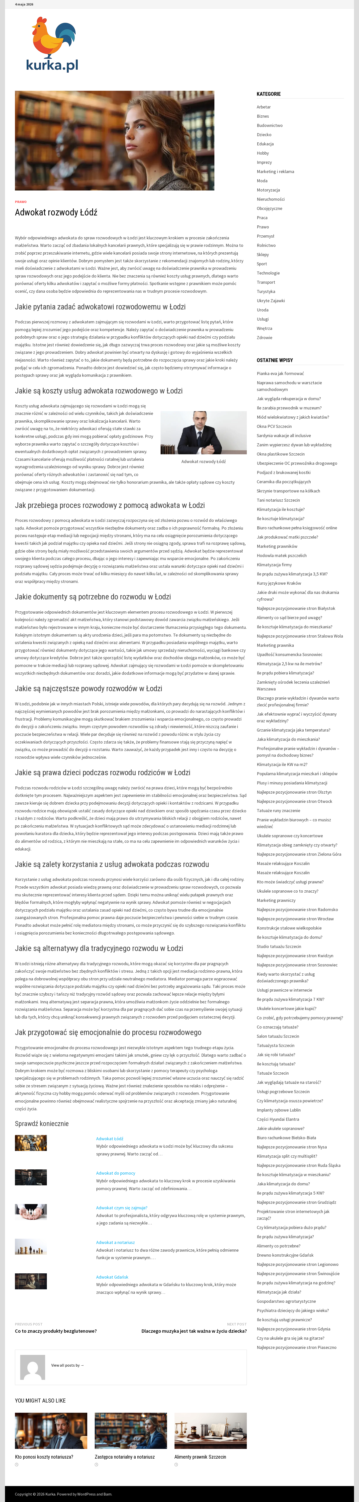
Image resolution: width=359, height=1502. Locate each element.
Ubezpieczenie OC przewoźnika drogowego (297, 463)
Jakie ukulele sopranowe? (280, 1128)
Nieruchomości (271, 199)
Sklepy (263, 254)
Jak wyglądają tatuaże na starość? (289, 1082)
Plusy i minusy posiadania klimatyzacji (292, 783)
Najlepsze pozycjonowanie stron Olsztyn (294, 792)
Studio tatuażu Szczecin (279, 946)
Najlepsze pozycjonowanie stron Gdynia (293, 1329)
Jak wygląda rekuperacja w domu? (289, 398)
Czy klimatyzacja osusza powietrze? (290, 1101)
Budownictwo (270, 125)
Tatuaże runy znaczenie (278, 810)
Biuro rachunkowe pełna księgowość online (297, 528)
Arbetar (264, 107)
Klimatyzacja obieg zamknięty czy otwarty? (297, 845)
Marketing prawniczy (276, 900)
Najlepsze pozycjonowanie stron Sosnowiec (297, 965)
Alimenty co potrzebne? (278, 1246)
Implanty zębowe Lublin (279, 1110)
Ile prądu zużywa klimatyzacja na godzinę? (296, 1283)
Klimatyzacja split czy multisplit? (287, 1156)
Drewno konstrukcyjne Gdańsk (285, 1255)
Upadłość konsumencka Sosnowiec (289, 654)
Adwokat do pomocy (115, 1173)
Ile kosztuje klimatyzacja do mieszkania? (294, 627)
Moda (262, 181)
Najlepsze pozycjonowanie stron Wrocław (295, 919)
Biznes (263, 116)
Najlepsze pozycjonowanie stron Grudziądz (296, 1202)
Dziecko (264, 134)
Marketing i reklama (275, 171)
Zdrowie (264, 337)
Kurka (50, 1494)
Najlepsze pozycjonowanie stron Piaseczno (297, 1347)
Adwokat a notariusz (115, 1242)
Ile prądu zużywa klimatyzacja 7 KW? (290, 999)
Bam (107, 1494)
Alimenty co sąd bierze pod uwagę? (289, 617)
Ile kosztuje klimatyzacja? (280, 518)
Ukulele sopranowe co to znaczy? (287, 891)
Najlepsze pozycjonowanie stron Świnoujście (298, 1273)
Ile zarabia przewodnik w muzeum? (289, 408)
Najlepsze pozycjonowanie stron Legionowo (298, 1264)
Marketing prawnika (275, 645)
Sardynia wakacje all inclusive (284, 435)
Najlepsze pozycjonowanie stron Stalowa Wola (300, 636)
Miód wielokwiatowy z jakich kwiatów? (293, 417)
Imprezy (264, 162)
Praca (262, 217)
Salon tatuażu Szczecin (278, 1036)
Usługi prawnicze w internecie (284, 990)
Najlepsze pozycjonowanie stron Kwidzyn (295, 955)
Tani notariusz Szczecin (278, 500)
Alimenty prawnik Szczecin (200, 1457)
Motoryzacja (268, 190)
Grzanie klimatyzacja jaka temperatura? (293, 730)
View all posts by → (67, 1365)
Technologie (268, 273)
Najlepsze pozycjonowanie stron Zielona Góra (299, 854)
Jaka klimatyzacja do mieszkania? (288, 739)
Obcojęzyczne (269, 208)
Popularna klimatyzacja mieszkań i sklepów (297, 773)
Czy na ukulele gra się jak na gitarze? (290, 1338)
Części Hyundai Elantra (278, 1119)
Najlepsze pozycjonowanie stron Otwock (294, 801)
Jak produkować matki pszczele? (287, 537)
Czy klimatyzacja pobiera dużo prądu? (291, 1227)
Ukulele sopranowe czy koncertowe (290, 836)
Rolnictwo (266, 245)
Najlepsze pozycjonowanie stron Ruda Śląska (299, 1165)
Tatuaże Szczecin (273, 1073)
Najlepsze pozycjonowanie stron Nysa (292, 1147)
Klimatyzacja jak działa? (279, 1292)
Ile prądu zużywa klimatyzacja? (285, 1236)
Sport (262, 264)
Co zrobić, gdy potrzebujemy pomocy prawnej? (300, 1018)
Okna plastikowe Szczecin (281, 454)
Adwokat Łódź (109, 1138)
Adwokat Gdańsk (112, 1277)
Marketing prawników (277, 546)
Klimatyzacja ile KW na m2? (282, 764)
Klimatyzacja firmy (274, 564)
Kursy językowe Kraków (279, 583)
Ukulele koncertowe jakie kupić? (286, 1008)
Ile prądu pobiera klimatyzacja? (285, 673)
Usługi (263, 319)
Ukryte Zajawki (271, 300)
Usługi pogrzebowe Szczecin (283, 1091)
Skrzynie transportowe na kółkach (288, 491)
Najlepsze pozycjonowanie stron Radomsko (297, 909)
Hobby (263, 153)
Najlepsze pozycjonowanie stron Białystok (296, 608)
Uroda (263, 310)
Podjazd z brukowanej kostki (284, 472)
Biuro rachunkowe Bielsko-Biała (286, 1137)
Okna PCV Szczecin (274, 426)
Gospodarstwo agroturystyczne (286, 1301)
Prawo (21, 201)
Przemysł (265, 236)
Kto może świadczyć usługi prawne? (290, 882)
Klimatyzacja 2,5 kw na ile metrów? (289, 663)
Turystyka (266, 291)
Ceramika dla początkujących (284, 481)
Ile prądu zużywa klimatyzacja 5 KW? (290, 1193)
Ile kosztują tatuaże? (276, 1064)
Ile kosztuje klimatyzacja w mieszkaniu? (294, 1174)
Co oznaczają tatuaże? (277, 1027)
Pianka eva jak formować (280, 373)
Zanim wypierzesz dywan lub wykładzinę (294, 445)
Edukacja (265, 144)
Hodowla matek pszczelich (282, 555)
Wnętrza (264, 328)
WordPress (86, 1494)
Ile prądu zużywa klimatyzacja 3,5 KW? (292, 574)
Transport (266, 282)
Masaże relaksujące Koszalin (283, 863)
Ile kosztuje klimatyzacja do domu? (289, 937)
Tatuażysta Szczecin (275, 1045)
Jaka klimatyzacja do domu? (283, 1184)
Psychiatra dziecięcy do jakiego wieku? (293, 1310)
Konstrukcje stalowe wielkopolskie (289, 928)
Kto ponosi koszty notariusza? (44, 1457)
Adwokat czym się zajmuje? (121, 1208)
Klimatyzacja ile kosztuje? (281, 509)
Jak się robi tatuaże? (276, 1054)
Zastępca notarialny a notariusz (125, 1457)
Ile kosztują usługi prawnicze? (284, 1319)
